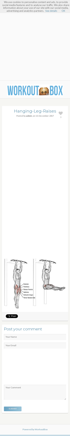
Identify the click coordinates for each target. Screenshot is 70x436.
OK (63, 10)
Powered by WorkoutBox (35, 429)
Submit (13, 408)
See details (51, 10)
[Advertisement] (35, 43)
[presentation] (19, 367)
